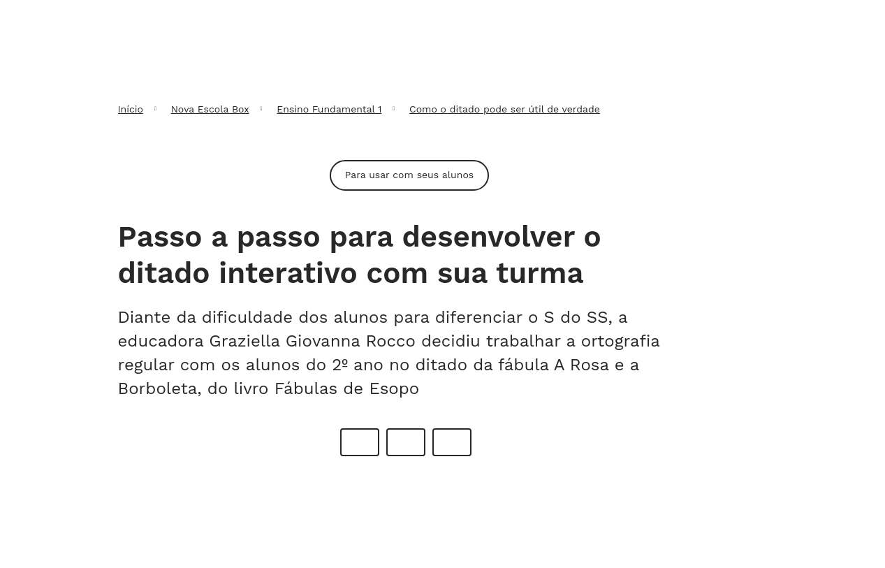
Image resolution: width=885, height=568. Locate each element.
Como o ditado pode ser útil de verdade (504, 109)
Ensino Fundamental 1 (329, 109)
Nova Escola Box (210, 109)
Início (130, 109)
